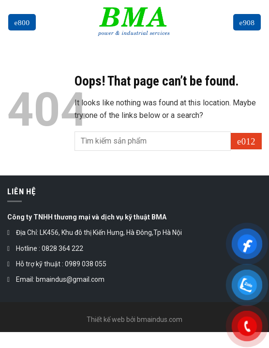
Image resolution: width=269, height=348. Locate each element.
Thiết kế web (106, 319)
